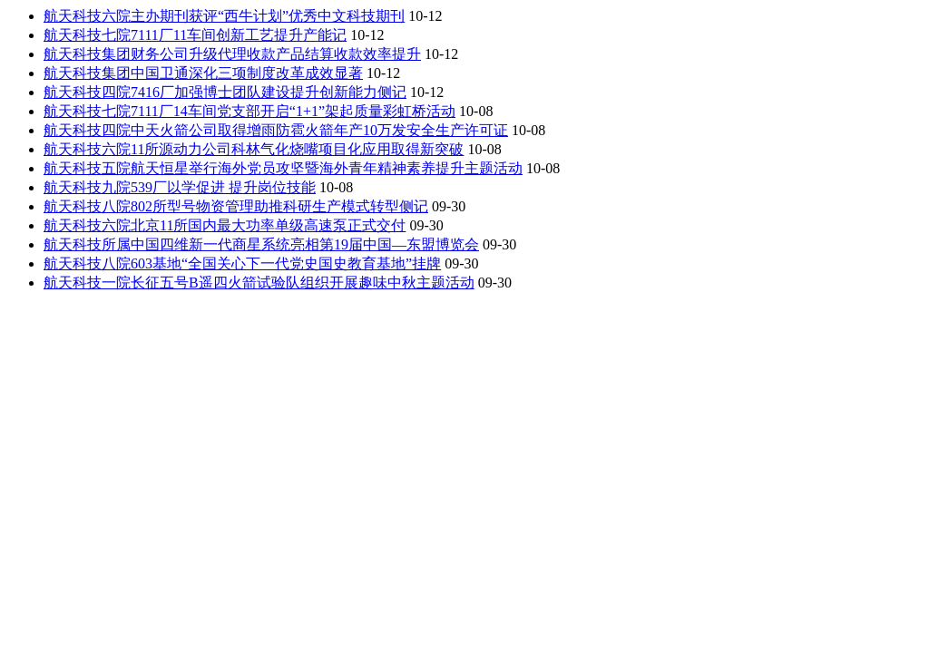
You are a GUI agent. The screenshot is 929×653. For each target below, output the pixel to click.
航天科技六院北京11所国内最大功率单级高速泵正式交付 (225, 225)
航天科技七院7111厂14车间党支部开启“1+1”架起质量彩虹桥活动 (249, 111)
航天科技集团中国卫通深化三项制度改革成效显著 (203, 73)
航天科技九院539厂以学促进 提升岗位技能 (180, 187)
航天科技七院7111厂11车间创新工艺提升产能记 (195, 35)
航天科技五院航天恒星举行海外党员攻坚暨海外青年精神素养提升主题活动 (283, 168)
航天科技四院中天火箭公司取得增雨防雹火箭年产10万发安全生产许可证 (276, 130)
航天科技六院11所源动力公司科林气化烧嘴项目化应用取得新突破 (254, 149)
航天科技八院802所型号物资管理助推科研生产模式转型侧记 (236, 206)
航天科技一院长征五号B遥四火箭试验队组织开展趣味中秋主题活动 (259, 282)
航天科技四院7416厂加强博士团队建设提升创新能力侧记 (225, 92)
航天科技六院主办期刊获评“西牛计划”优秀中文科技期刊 (224, 16)
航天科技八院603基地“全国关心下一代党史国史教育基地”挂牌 (242, 263)
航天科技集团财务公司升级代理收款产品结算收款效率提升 (232, 54)
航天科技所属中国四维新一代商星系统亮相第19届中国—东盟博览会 (261, 244)
